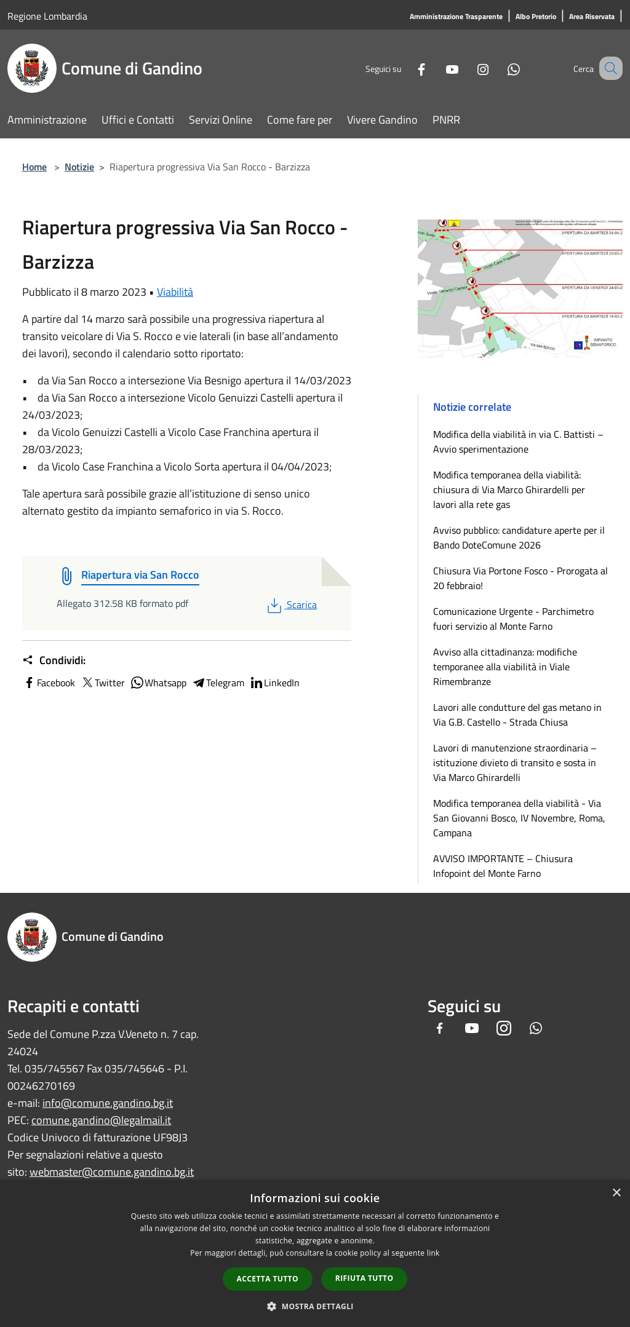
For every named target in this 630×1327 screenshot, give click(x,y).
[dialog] (315, 1253)
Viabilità (175, 291)
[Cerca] (608, 68)
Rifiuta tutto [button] (364, 1278)
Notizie (79, 166)
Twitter (102, 682)
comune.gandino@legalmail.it (101, 1120)
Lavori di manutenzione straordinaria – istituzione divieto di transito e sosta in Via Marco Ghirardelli (515, 762)
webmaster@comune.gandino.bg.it (112, 1171)
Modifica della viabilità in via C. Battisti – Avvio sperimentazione (518, 441)
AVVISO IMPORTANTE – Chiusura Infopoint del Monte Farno (503, 866)
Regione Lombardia (47, 16)
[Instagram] (467, 68)
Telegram (217, 682)
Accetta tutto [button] (267, 1279)
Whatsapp (158, 682)
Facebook (48, 682)
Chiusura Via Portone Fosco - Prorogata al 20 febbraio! (520, 578)
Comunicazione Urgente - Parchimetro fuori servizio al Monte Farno (513, 618)
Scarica (291, 604)
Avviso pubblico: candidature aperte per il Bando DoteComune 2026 (519, 537)
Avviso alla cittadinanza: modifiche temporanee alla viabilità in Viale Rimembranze (505, 666)
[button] (315, 1306)
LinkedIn (274, 682)
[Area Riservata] (592, 17)
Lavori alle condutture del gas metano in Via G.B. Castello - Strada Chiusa (517, 714)
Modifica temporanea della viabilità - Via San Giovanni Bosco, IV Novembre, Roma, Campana (519, 818)
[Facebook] (406, 68)
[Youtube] (437, 68)
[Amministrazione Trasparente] (456, 17)
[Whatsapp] (498, 68)
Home (34, 166)
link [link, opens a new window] (433, 1253)
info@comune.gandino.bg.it (107, 1103)
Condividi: (54, 660)
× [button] (616, 1193)
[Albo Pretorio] (536, 17)
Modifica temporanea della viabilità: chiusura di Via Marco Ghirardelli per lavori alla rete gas (509, 489)
